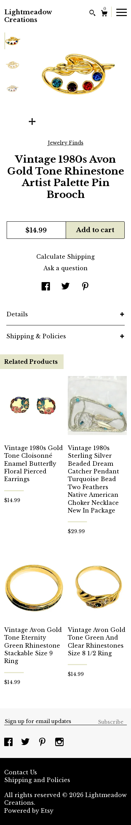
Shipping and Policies (37, 779)
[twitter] (26, 742)
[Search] (92, 14)
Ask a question (65, 268)
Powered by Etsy (28, 810)
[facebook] (9, 742)
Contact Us (20, 772)
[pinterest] (43, 742)
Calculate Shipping (65, 256)
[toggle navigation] (121, 12)
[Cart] (104, 14)
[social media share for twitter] (65, 286)
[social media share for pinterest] (85, 286)
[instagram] (59, 742)
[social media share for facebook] (46, 286)
